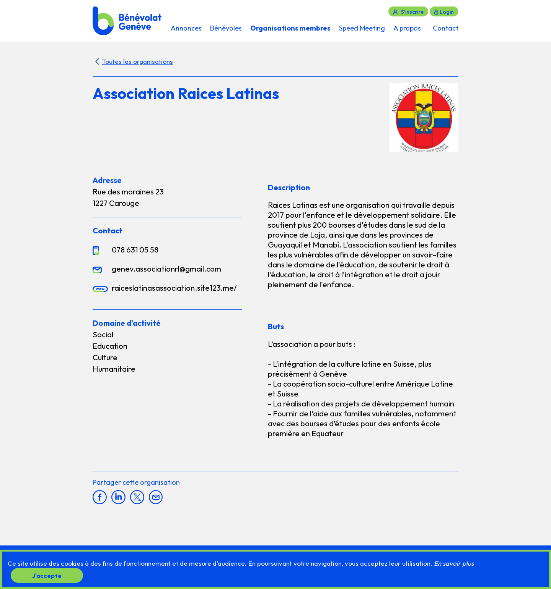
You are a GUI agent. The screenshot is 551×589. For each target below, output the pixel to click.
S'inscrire (412, 11)
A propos (407, 28)
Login (447, 11)
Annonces (186, 28)
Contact (445, 28)
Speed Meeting (362, 28)
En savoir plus (454, 563)
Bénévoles (226, 28)
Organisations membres (290, 28)
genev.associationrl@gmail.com (166, 268)
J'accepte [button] (47, 575)
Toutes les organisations (137, 61)
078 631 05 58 (135, 249)
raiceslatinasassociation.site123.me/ (174, 288)
